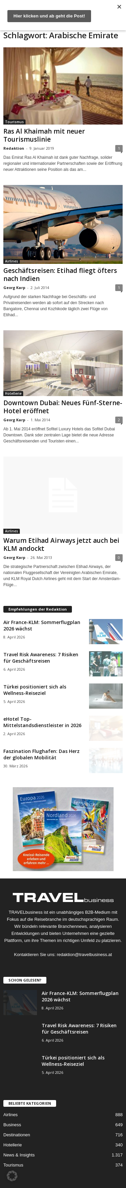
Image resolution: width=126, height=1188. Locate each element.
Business (12, 1124)
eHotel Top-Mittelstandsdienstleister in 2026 (42, 722)
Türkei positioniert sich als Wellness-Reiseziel (34, 689)
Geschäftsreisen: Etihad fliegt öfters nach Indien (60, 274)
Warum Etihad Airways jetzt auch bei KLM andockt (61, 544)
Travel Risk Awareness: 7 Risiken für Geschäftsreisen (40, 657)
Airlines (11, 261)
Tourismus (14, 122)
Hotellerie (13, 393)
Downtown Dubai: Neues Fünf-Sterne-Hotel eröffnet (62, 406)
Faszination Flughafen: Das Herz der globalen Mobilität (41, 754)
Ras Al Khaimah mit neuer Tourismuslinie (44, 135)
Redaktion (13, 148)
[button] (12, 1176)
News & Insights (19, 1154)
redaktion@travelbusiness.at (84, 954)
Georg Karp (14, 287)
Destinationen (16, 1134)
